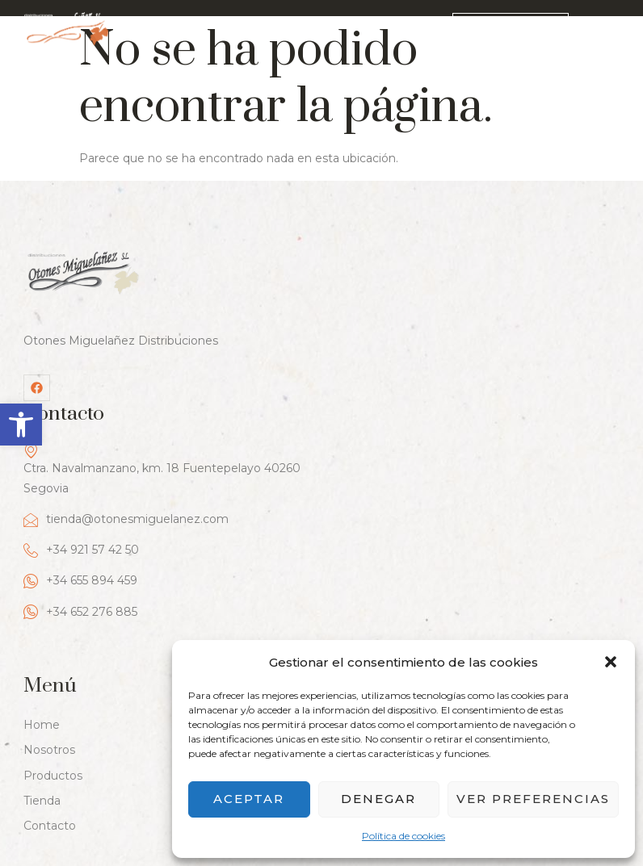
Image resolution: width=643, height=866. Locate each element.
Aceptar (248, 798)
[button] (21, 425)
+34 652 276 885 (378, 447)
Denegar (378, 798)
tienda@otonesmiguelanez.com (424, 355)
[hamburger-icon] (608, 30)
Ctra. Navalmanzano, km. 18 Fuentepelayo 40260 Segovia (460, 305)
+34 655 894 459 (378, 417)
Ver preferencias (533, 798)
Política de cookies (403, 836)
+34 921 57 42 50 (379, 386)
